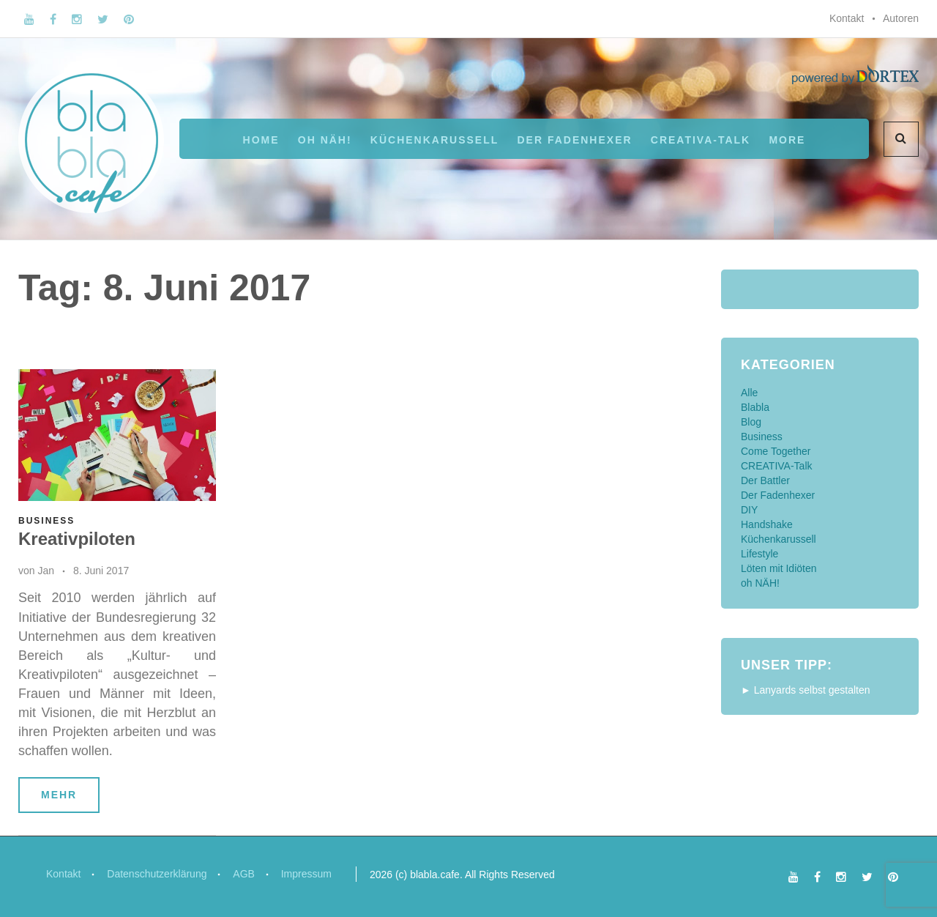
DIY (749, 510)
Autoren (901, 18)
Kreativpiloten (76, 539)
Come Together (775, 451)
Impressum (306, 874)
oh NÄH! (325, 140)
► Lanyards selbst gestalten (805, 690)
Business (46, 521)
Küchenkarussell (434, 140)
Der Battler (765, 480)
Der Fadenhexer (574, 140)
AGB (244, 874)
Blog (751, 422)
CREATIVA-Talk (700, 140)
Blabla (755, 407)
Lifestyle (759, 554)
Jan (45, 570)
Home (261, 140)
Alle (749, 392)
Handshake (767, 524)
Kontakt (846, 18)
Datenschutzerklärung (156, 874)
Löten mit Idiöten (779, 568)
